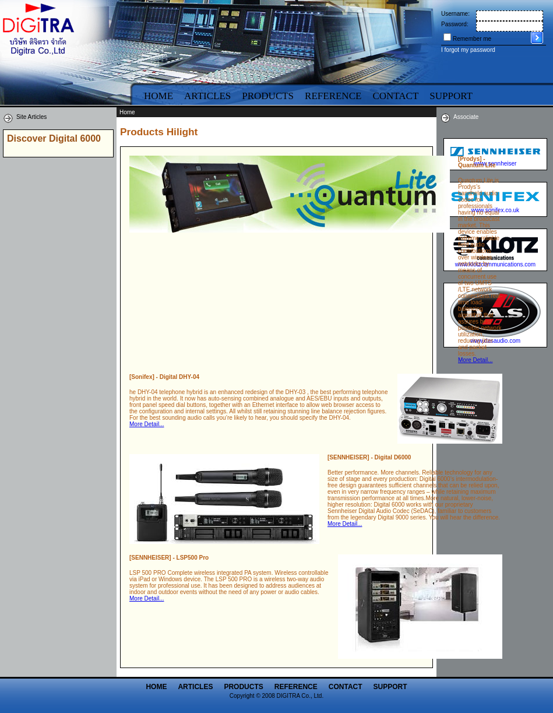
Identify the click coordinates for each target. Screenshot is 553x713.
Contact (395, 95)
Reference (333, 95)
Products (268, 95)
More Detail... (475, 360)
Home (158, 95)
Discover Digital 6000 (54, 138)
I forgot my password (468, 50)
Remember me (472, 39)
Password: (455, 24)
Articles (207, 95)
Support (390, 687)
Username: (455, 13)
